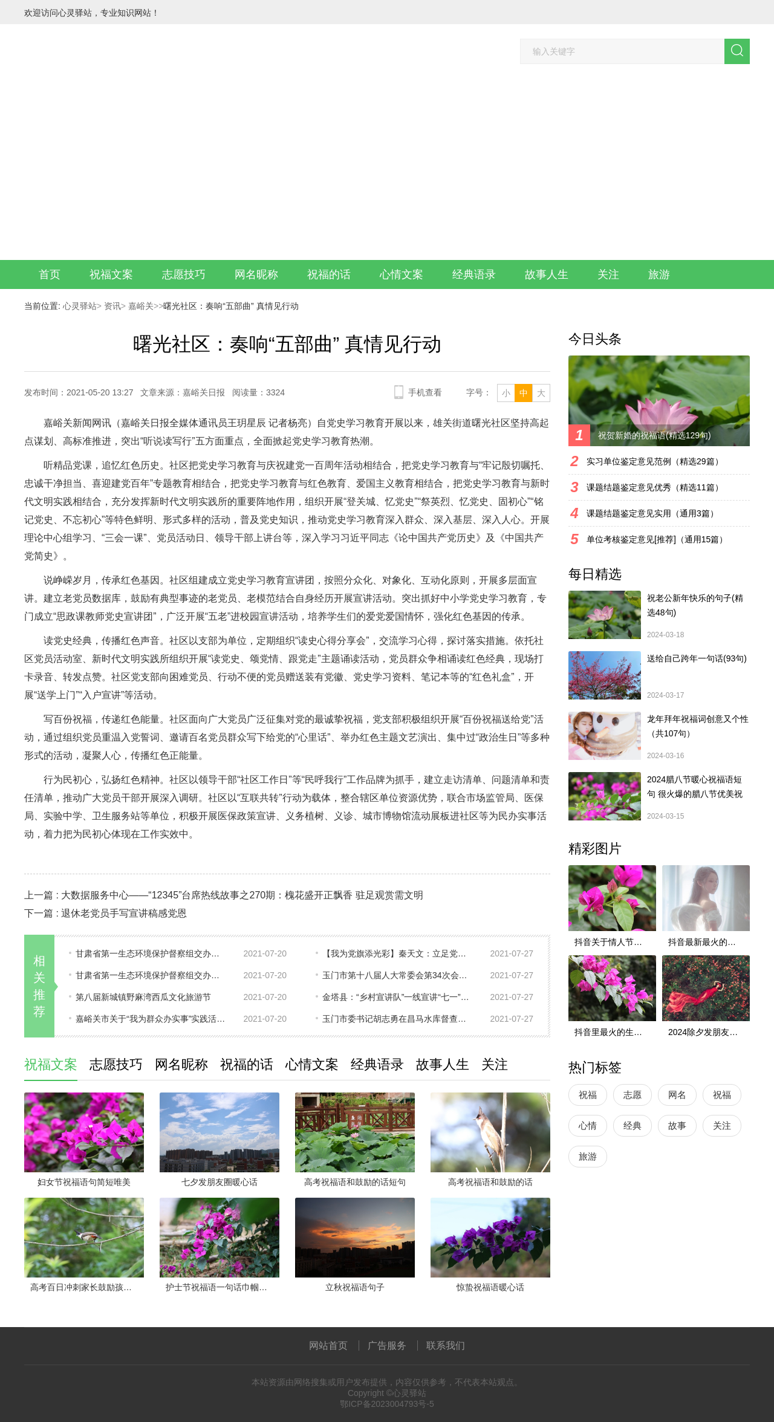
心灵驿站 (80, 306)
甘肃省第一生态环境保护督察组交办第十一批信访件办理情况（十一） (151, 953)
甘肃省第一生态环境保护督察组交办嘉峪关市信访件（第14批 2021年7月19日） (151, 975)
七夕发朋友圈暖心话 (219, 1182)
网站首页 (328, 1345)
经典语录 (474, 274)
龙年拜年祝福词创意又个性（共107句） (698, 726)
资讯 (111, 306)
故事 (677, 1125)
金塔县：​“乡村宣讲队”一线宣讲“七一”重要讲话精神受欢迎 (397, 997)
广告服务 (387, 1345)
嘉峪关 (140, 306)
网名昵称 (256, 274)
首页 (49, 274)
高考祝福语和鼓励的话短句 (355, 1182)
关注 (608, 274)
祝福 (588, 1094)
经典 (632, 1125)
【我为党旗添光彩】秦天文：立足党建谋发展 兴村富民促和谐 (397, 953)
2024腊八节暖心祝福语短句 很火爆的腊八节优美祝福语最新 (695, 787)
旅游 (659, 274)
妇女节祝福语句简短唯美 (84, 1182)
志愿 (632, 1094)
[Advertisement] (387, 169)
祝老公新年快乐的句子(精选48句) (695, 605)
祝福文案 (111, 274)
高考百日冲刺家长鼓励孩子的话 (87, 1287)
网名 (677, 1094)
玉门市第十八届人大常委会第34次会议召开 (397, 975)
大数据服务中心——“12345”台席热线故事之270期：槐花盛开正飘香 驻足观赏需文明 (242, 895)
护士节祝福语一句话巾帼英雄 (221, 1287)
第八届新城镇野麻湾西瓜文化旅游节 (143, 997)
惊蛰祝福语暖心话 (490, 1287)
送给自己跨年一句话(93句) (697, 658)
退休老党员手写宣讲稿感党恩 (124, 913)
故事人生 (546, 274)
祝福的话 (329, 274)
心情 (588, 1125)
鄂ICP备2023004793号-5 (387, 1404)
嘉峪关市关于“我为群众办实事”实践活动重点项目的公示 (151, 1019)
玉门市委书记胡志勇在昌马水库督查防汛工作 (397, 1019)
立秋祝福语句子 (355, 1287)
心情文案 (401, 274)
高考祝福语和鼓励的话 (490, 1182)
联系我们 (445, 1345)
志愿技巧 (184, 274)
